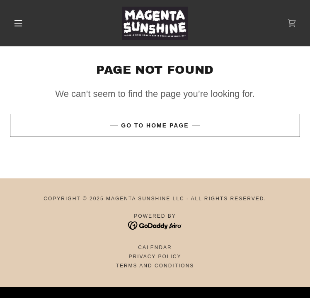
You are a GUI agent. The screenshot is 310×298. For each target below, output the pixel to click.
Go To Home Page (155, 125)
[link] (155, 23)
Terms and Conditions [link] (155, 266)
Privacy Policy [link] (155, 257)
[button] (24, 23)
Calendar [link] (155, 247)
